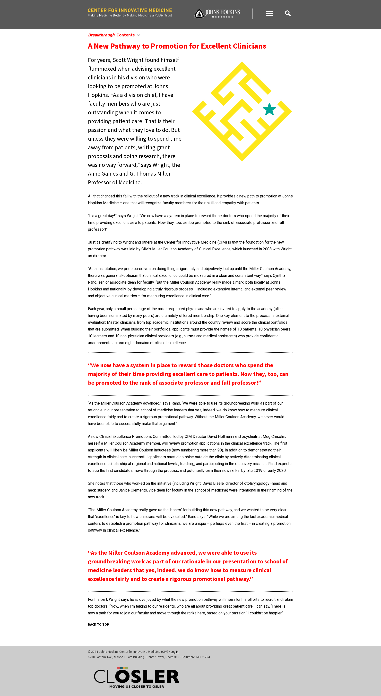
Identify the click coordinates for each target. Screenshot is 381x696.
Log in (175, 652)
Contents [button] (114, 35)
